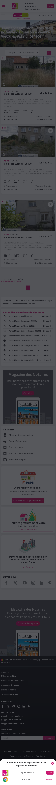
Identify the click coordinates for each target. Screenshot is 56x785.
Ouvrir (50, 772)
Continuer (48, 779)
